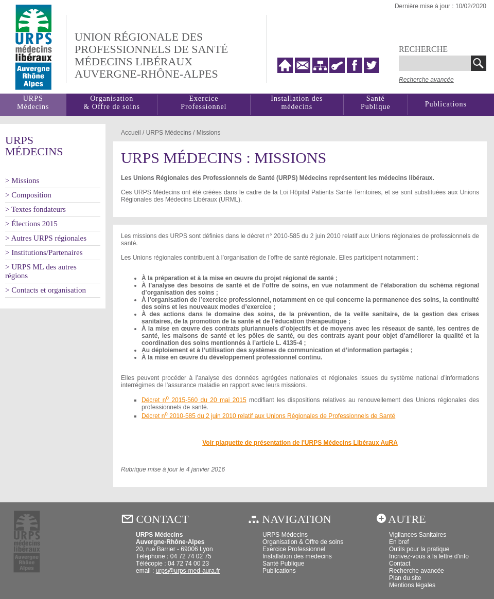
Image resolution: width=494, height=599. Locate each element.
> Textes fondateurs (35, 209)
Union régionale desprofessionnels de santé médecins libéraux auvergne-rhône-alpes (151, 55)
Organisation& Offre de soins (111, 103)
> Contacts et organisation (45, 290)
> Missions (22, 180)
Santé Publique (283, 563)
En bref (399, 542)
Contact (399, 563)
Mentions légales (412, 585)
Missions (209, 132)
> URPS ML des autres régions (41, 271)
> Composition (28, 195)
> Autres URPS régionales (45, 238)
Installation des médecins (297, 103)
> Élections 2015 (31, 224)
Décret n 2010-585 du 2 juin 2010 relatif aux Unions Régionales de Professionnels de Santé (268, 416)
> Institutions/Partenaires (44, 252)
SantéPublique (376, 103)
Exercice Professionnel (203, 103)
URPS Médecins (285, 534)
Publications (446, 104)
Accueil (131, 132)
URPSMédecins (33, 103)
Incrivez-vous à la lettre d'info (429, 556)
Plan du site (405, 578)
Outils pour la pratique (419, 549)
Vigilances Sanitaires (417, 534)
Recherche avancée (426, 79)
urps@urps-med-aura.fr (188, 570)
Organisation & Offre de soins (302, 542)
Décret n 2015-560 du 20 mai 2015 (194, 400)
